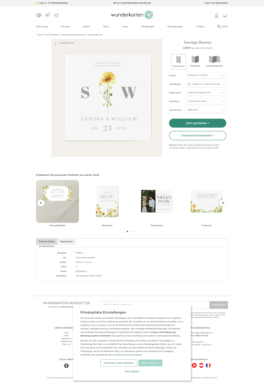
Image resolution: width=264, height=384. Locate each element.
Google (178, 344)
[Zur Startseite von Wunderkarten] (132, 14)
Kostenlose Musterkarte (197, 135)
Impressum (66, 338)
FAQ (66, 335)
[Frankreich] (208, 364)
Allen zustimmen (150, 363)
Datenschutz (66, 341)
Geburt (86, 26)
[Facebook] (66, 367)
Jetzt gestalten (197, 123)
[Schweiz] (194, 364)
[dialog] (132, 343)
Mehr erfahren (132, 371)
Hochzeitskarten (52, 34)
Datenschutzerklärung (131, 355)
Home (40, 34)
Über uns (66, 344)
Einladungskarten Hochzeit (73, 34)
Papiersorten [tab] (66, 241)
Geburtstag (42, 26)
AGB (66, 332)
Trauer (125, 26)
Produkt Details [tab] (47, 241)
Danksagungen (175, 26)
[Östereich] (201, 364)
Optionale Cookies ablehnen (119, 363)
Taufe (106, 26)
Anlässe (200, 26)
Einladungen (147, 26)
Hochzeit (65, 26)
